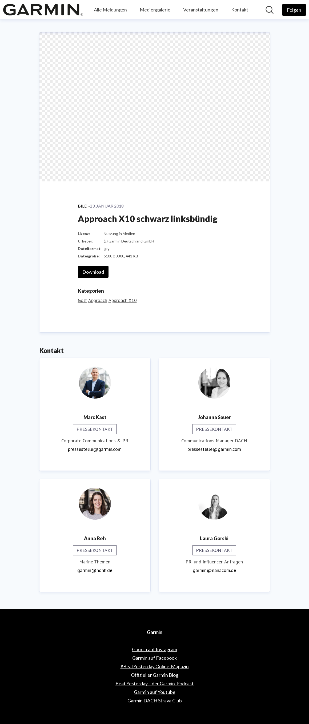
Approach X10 (123, 300)
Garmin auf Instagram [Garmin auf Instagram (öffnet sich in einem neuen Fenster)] (154, 649)
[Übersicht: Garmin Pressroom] (43, 9)
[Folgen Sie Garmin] (294, 10)
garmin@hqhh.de (94, 570)
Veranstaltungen (200, 10)
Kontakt (239, 10)
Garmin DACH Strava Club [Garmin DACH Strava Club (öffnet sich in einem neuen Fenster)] (154, 700)
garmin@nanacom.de (214, 570)
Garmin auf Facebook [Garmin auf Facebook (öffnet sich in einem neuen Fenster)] (154, 658)
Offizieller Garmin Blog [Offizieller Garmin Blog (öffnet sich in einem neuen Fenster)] (154, 675)
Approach (97, 300)
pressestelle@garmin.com (95, 449)
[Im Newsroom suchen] (269, 10)
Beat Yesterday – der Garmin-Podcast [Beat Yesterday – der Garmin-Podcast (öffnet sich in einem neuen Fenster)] (154, 683)
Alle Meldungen (110, 10)
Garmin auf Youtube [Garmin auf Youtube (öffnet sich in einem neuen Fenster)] (154, 692)
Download (93, 272)
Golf (82, 300)
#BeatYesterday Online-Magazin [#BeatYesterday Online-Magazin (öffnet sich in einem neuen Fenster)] (155, 666)
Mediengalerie (155, 10)
